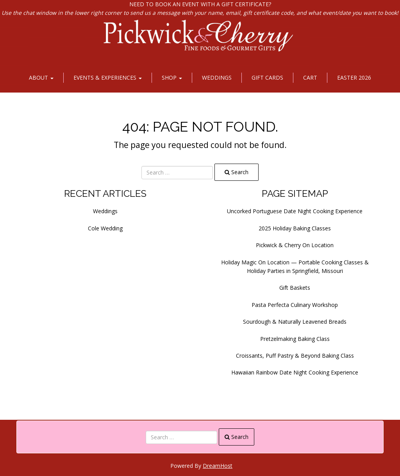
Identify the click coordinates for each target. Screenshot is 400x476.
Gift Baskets (294, 287)
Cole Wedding (105, 228)
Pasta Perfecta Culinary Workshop (295, 304)
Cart (310, 77)
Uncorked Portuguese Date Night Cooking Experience (294, 211)
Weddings (217, 77)
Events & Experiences (107, 77)
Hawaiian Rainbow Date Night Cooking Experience (294, 372)
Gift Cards (267, 77)
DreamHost (217, 465)
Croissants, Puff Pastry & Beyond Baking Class (295, 355)
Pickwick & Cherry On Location (295, 245)
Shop (172, 77)
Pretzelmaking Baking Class (295, 338)
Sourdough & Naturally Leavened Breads (294, 321)
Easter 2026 (354, 77)
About (41, 77)
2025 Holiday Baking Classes (295, 228)
